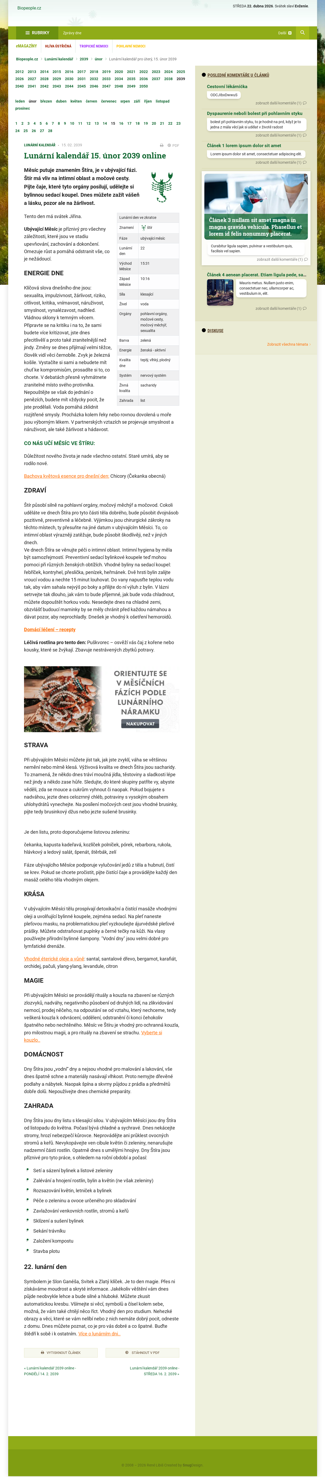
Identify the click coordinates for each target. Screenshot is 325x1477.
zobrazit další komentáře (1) (279, 103)
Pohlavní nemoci (130, 46)
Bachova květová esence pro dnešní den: (66, 476)
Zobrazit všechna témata (287, 344)
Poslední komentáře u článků (235, 75)
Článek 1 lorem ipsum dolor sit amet (244, 145)
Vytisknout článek (60, 1353)
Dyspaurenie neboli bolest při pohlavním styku (255, 113)
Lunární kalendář (59, 59)
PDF (173, 145)
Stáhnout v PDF (142, 1353)
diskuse (212, 330)
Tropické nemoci (93, 46)
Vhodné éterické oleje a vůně (54, 959)
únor (98, 59)
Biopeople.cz (29, 8)
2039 (84, 59)
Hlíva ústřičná (58, 46)
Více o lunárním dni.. (99, 1333)
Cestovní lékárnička (227, 86)
